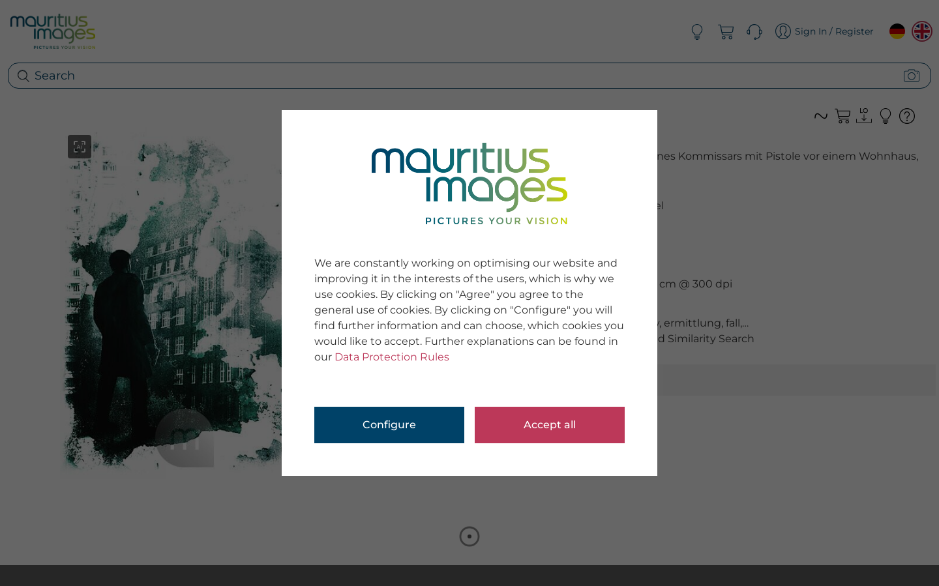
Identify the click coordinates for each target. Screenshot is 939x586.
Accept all (550, 424)
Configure (389, 424)
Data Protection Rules (392, 357)
